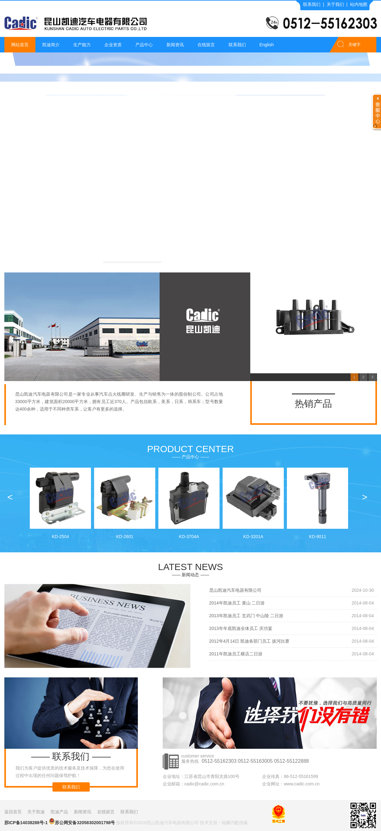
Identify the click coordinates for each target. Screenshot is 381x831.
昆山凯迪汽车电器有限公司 (235, 590)
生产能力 (82, 44)
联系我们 (311, 4)
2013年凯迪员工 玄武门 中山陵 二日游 (246, 615)
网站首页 (20, 44)
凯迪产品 (59, 811)
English (267, 44)
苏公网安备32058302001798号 (82, 821)
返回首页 (13, 811)
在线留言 (206, 44)
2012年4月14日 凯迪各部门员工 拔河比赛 (249, 641)
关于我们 (335, 4)
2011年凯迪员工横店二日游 (235, 653)
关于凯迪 (36, 811)
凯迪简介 (51, 44)
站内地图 (358, 4)
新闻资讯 (175, 44)
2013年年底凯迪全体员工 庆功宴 (240, 628)
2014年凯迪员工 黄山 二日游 (237, 602)
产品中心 (144, 44)
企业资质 (113, 44)
